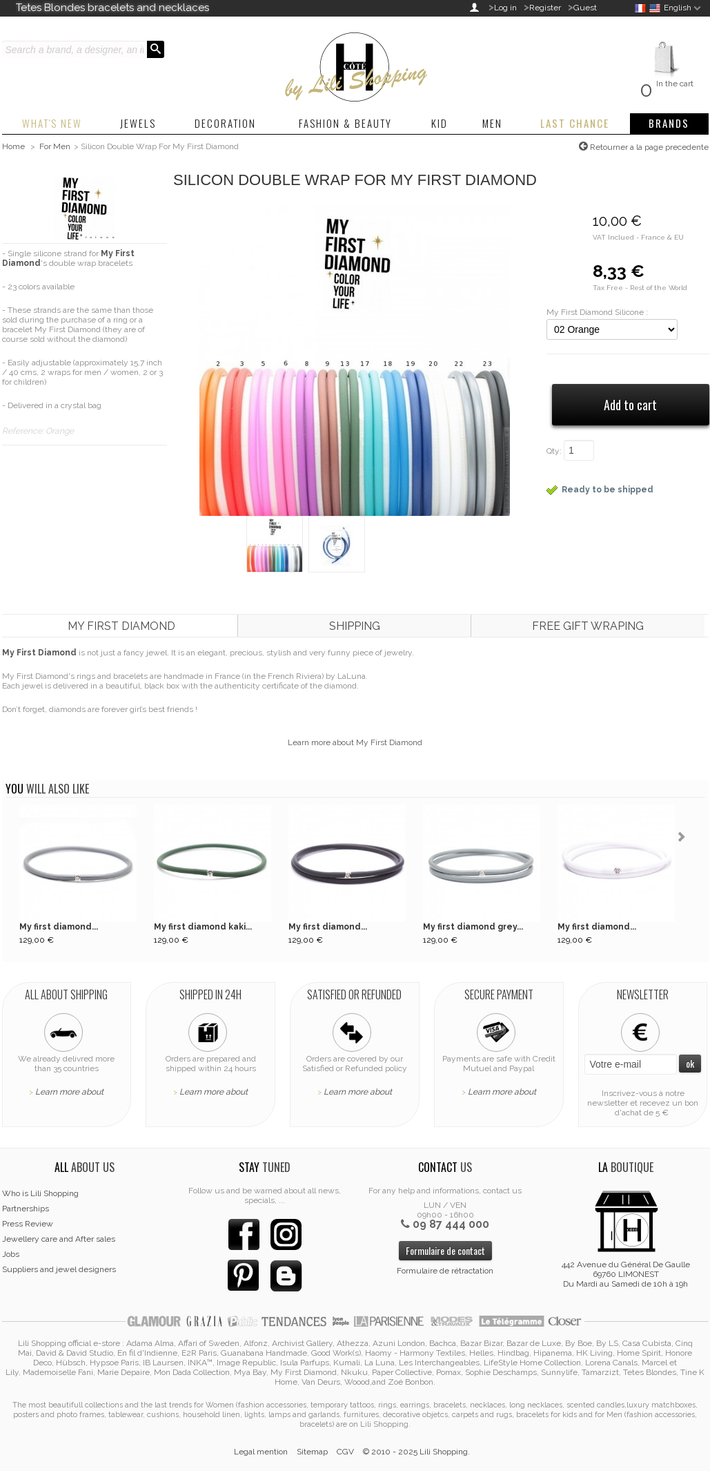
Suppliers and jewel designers (59, 1269)
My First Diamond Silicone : (597, 312)
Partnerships (25, 1208)
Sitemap (312, 1451)
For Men (54, 146)
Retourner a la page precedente (648, 147)
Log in (505, 7)
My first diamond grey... (473, 927)
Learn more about (69, 1092)
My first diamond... (58, 927)
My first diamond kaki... (203, 927)
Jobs (10, 1254)
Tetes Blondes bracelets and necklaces (112, 7)
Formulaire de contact (445, 1250)
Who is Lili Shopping (40, 1193)
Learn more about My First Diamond (355, 742)
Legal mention (261, 1451)
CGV (345, 1451)
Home (13, 146)
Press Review (27, 1224)
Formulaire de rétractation (445, 1271)
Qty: (554, 451)
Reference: (24, 431)
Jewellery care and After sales (58, 1239)
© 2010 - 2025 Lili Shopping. (416, 1451)
